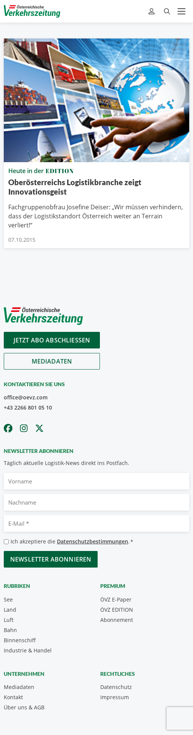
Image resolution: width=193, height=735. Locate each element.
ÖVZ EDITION (116, 609)
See (8, 599)
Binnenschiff (20, 640)
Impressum (114, 697)
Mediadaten (52, 361)
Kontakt (13, 697)
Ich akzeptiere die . (72, 542)
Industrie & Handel (28, 650)
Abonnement (116, 619)
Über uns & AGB (24, 707)
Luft (9, 619)
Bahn (10, 630)
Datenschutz (116, 687)
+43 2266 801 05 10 (28, 407)
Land (10, 609)
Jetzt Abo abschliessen (52, 340)
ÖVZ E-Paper (116, 599)
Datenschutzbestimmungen (92, 541)
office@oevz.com (25, 397)
